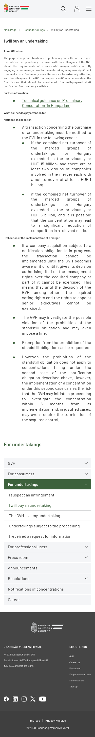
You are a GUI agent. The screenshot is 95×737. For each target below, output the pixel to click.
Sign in (77, 8)
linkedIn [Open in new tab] (15, 699)
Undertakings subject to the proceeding (44, 525)
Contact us (74, 662)
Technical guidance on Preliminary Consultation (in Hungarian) (52, 103)
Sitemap (73, 686)
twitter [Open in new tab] (32, 699)
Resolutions (18, 578)
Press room (18, 557)
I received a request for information (40, 536)
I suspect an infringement (31, 494)
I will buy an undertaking (30, 505)
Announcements (22, 567)
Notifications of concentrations (36, 589)
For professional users (28, 546)
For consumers (21, 473)
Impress (34, 720)
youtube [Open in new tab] (42, 699)
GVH (11, 463)
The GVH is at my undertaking (34, 515)
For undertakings (23, 484)
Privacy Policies (55, 720)
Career (14, 599)
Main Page (10, 29)
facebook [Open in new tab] (6, 699)
